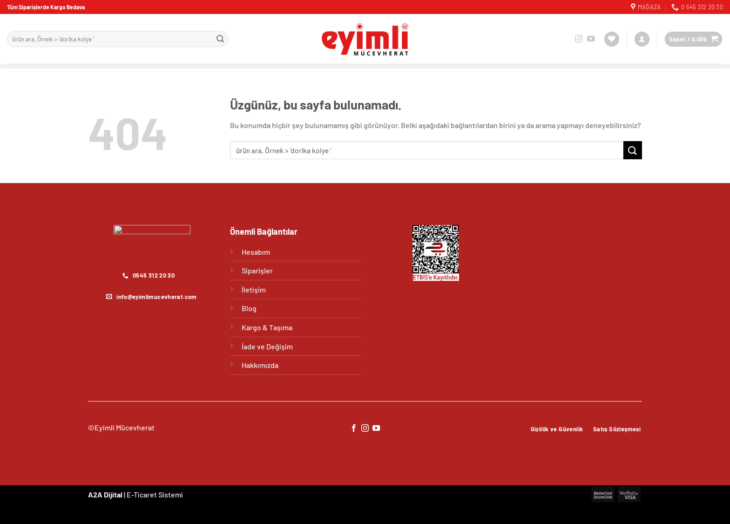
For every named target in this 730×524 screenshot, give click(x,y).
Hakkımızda (260, 365)
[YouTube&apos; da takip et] (591, 39)
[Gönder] (220, 39)
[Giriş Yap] (642, 39)
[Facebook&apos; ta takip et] (353, 428)
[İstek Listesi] (611, 39)
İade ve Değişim (267, 346)
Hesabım (256, 251)
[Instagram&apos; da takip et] (578, 39)
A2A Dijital (105, 494)
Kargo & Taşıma (267, 327)
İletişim (254, 289)
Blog (249, 308)
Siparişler (257, 270)
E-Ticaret (142, 494)
